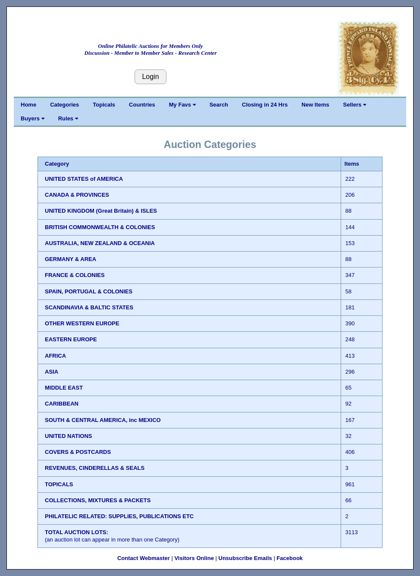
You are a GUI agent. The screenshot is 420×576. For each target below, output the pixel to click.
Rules (68, 118)
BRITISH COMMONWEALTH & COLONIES (100, 227)
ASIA (51, 371)
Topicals (104, 104)
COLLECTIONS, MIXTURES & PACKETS (97, 500)
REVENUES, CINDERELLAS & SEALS (94, 468)
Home (28, 104)
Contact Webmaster (143, 558)
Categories (64, 104)
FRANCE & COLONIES (75, 275)
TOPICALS (59, 484)
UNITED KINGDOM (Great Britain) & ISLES (101, 211)
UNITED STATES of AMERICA (84, 179)
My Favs (182, 104)
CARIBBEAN (61, 403)
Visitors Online (194, 558)
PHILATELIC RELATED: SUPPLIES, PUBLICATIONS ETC (119, 516)
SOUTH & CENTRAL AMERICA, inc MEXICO (103, 420)
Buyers (32, 118)
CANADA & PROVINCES (77, 195)
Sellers (354, 104)
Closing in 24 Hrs (265, 104)
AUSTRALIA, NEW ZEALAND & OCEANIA (100, 243)
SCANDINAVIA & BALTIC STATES (89, 307)
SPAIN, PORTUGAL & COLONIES (88, 291)
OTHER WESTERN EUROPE (82, 323)
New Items (315, 104)
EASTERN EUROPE (71, 339)
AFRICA (55, 356)
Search (219, 104)
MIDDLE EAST (64, 387)
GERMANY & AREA (70, 259)
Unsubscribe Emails (245, 558)
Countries (142, 104)
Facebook (289, 558)
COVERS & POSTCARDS (78, 452)
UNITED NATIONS (68, 436)
